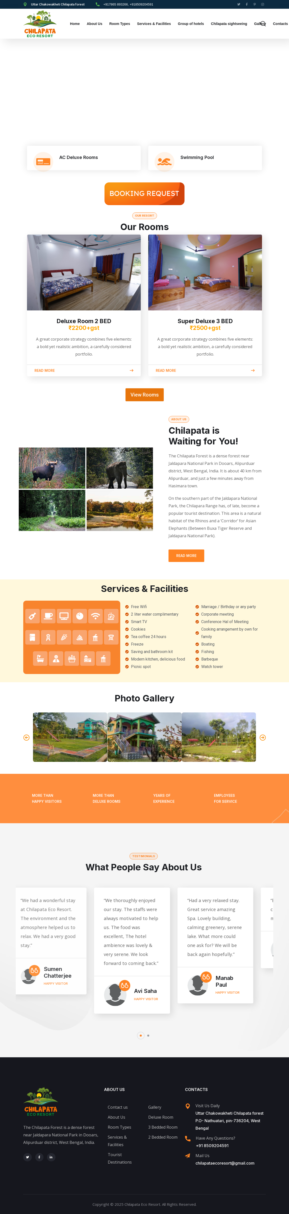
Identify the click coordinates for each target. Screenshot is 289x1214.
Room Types (119, 24)
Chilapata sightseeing (229, 24)
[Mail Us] (187, 1155)
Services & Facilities (154, 24)
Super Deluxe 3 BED (205, 325)
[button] (26, 737)
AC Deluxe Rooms (78, 157)
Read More (186, 555)
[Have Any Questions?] (187, 1138)
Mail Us (203, 1155)
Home (75, 24)
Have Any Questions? (215, 1138)
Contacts (280, 24)
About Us (94, 24)
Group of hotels (191, 24)
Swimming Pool (197, 157)
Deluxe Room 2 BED (83, 325)
